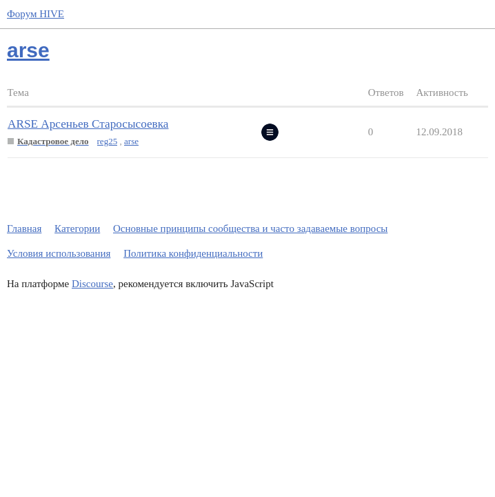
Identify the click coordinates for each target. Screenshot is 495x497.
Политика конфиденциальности (193, 253)
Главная (24, 228)
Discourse (92, 283)
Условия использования (58, 253)
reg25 (107, 141)
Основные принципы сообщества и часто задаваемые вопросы (250, 228)
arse (131, 141)
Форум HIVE (35, 13)
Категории (77, 228)
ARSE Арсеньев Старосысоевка (88, 123)
